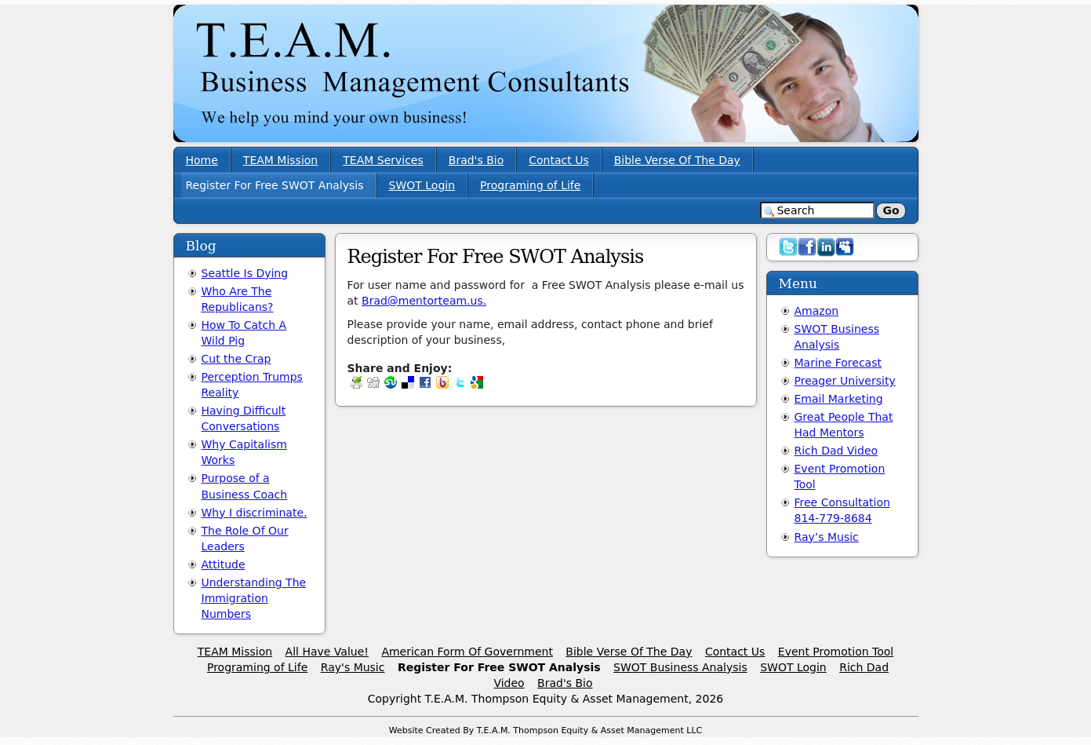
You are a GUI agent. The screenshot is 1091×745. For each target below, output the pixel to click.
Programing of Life (530, 185)
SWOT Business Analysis (680, 667)
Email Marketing (839, 399)
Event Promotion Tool (835, 651)
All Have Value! (327, 651)
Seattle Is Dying (245, 273)
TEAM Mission (280, 160)
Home (202, 160)
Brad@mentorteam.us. (424, 300)
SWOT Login (422, 185)
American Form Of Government (467, 651)
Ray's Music (353, 667)
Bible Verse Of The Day (677, 160)
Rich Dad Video (836, 450)
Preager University (845, 380)
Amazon (817, 311)
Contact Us (558, 160)
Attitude (223, 564)
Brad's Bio (476, 160)
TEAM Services (383, 160)
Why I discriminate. (254, 512)
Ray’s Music (827, 537)
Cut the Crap (236, 358)
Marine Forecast (838, 362)
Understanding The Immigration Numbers (254, 598)
